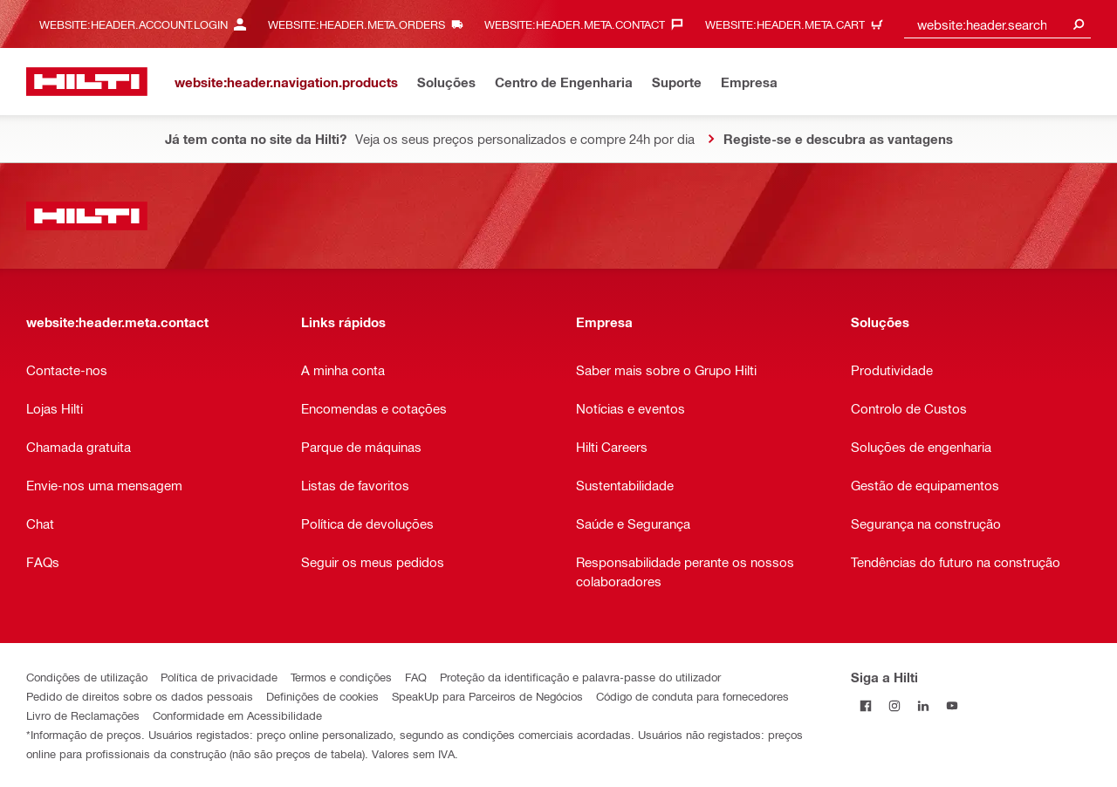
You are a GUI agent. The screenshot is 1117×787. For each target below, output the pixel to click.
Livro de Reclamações (83, 715)
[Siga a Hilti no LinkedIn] (922, 705)
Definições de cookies (322, 695)
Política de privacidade (219, 676)
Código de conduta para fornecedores (692, 695)
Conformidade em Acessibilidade (237, 715)
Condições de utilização (86, 676)
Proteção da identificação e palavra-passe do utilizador (580, 676)
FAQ (416, 676)
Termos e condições (341, 676)
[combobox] (997, 24)
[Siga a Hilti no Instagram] (894, 705)
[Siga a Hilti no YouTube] (951, 705)
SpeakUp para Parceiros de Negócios (487, 695)
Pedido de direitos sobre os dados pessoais (139, 695)
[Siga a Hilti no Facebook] (865, 705)
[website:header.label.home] (86, 81)
